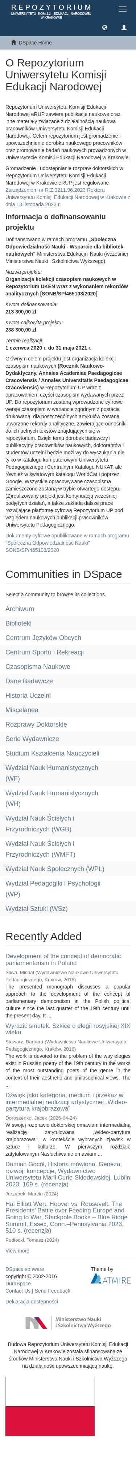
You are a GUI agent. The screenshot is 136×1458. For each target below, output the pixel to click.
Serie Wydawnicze (32, 739)
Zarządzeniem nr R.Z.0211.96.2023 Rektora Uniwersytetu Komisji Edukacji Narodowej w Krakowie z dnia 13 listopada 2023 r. (67, 197)
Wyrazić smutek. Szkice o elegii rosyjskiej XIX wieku (68, 1029)
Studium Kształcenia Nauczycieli (52, 753)
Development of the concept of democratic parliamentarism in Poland (63, 959)
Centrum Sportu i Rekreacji (44, 652)
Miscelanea (21, 710)
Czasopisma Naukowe (37, 666)
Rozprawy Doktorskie (36, 724)
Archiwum (19, 609)
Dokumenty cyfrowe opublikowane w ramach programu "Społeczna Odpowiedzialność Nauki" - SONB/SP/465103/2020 (67, 543)
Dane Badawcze (29, 681)
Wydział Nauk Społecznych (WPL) (54, 869)
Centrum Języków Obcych (43, 637)
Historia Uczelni (28, 695)
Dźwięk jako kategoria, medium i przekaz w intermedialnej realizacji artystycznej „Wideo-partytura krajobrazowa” (66, 1102)
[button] (104, 27)
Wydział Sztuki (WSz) (36, 908)
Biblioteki (18, 623)
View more (17, 1251)
